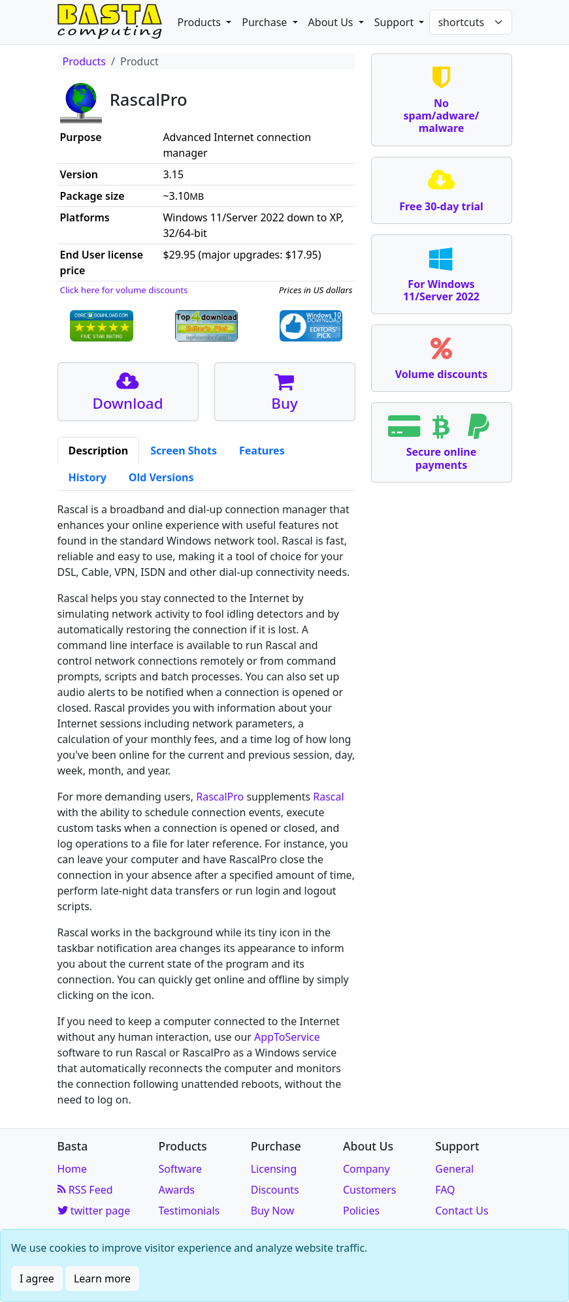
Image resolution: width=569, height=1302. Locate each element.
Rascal (328, 796)
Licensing (274, 1169)
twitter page (94, 1210)
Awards (176, 1190)
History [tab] (87, 477)
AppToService (287, 1037)
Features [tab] (262, 450)
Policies (361, 1210)
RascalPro (220, 796)
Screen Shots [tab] (183, 450)
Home (72, 1169)
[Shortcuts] (470, 22)
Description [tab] (99, 450)
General (454, 1169)
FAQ (445, 1190)
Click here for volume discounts (124, 290)
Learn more (102, 1278)
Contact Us (461, 1210)
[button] (204, 22)
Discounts (275, 1190)
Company (366, 1169)
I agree (37, 1278)
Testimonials (188, 1210)
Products (84, 61)
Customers (369, 1190)
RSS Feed (85, 1190)
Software (180, 1169)
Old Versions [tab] (161, 477)
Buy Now (273, 1210)
